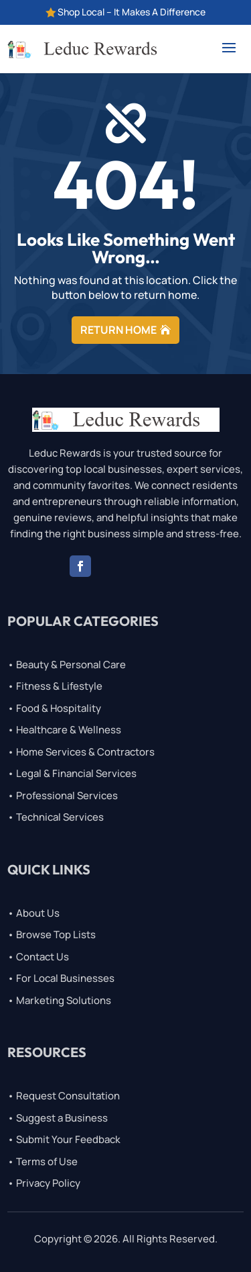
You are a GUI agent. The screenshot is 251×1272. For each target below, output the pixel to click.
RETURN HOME (118, 329)
